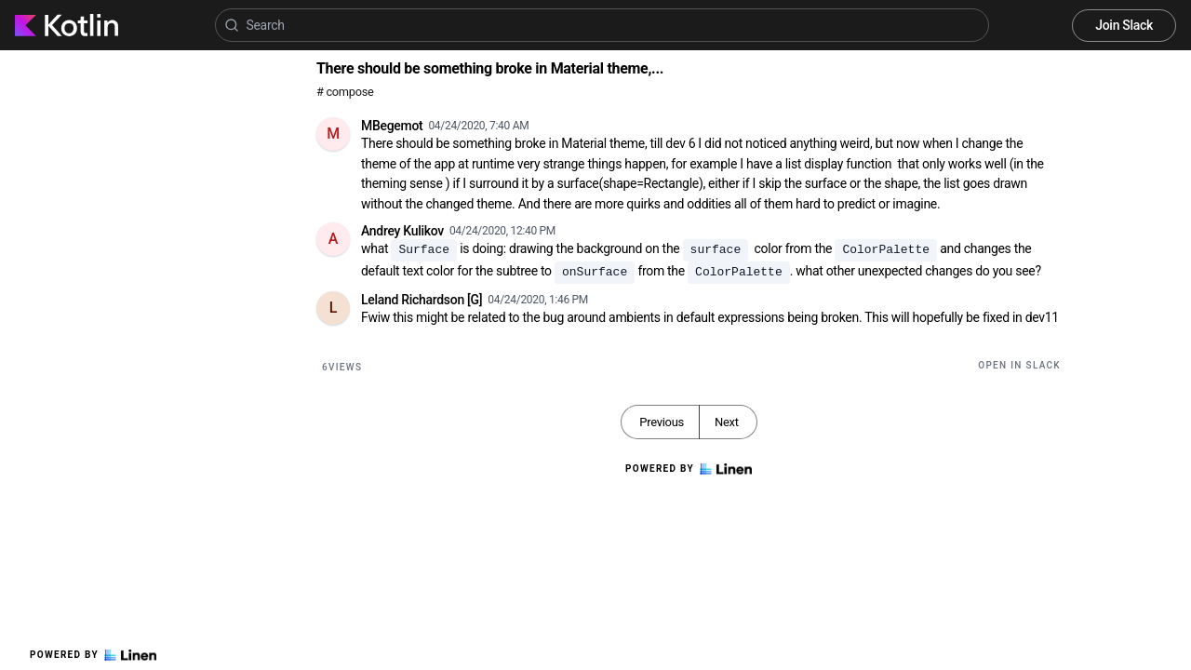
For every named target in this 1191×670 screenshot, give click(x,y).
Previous (661, 422)
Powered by (93, 655)
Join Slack (1124, 25)
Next (727, 422)
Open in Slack (1019, 365)
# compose (344, 92)
